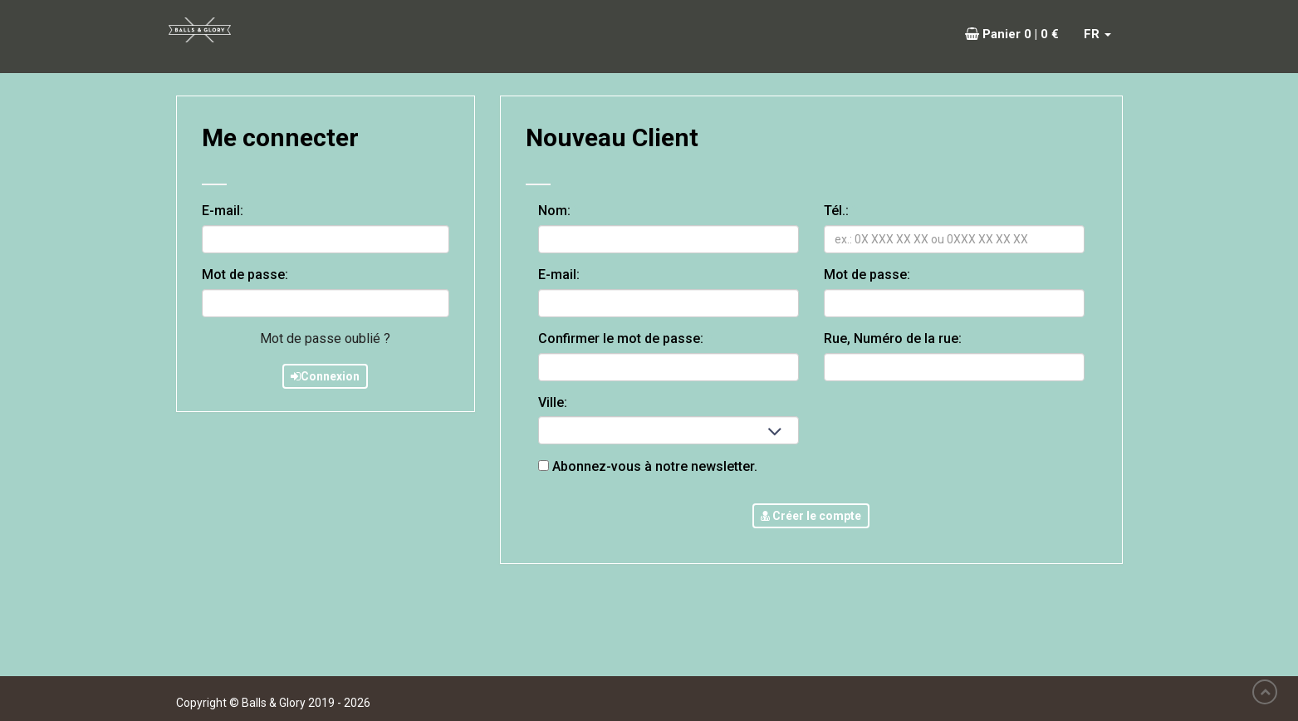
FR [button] (1097, 34)
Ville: (552, 402)
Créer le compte (811, 515)
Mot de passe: (245, 274)
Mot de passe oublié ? (325, 338)
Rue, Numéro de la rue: (893, 338)
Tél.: (841, 210)
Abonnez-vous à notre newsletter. (647, 466)
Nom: (559, 210)
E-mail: (222, 210)
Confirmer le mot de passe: (625, 338)
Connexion (325, 376)
